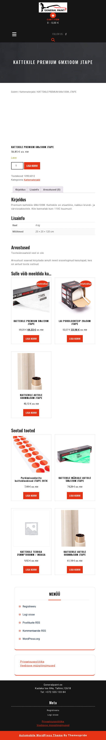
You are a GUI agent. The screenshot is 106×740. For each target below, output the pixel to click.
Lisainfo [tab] (34, 189)
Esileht (14, 92)
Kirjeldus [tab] (20, 189)
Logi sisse (29, 614)
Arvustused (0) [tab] (51, 189)
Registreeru (29, 606)
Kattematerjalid (27, 92)
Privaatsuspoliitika (32, 661)
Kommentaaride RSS (34, 630)
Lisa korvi (32, 165)
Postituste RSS (31, 622)
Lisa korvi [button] (31, 338)
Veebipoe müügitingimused (37, 665)
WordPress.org (31, 638)
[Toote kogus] (17, 165)
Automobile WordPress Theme (41, 735)
